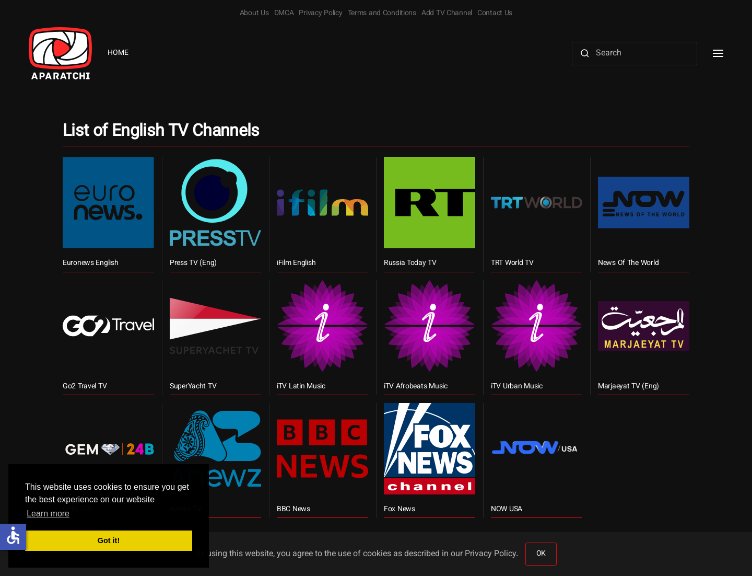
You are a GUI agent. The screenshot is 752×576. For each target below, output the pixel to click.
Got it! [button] (109, 540)
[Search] (634, 53)
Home (118, 53)
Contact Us (494, 13)
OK (541, 554)
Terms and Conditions (382, 13)
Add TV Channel (446, 13)
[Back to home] (60, 53)
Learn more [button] (48, 513)
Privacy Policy (320, 13)
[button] (718, 53)
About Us (254, 13)
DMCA (284, 13)
